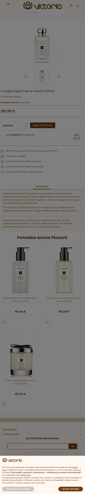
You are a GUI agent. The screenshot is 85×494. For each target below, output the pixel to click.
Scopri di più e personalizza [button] (18, 489)
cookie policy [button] (26, 475)
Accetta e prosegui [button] (71, 489)
